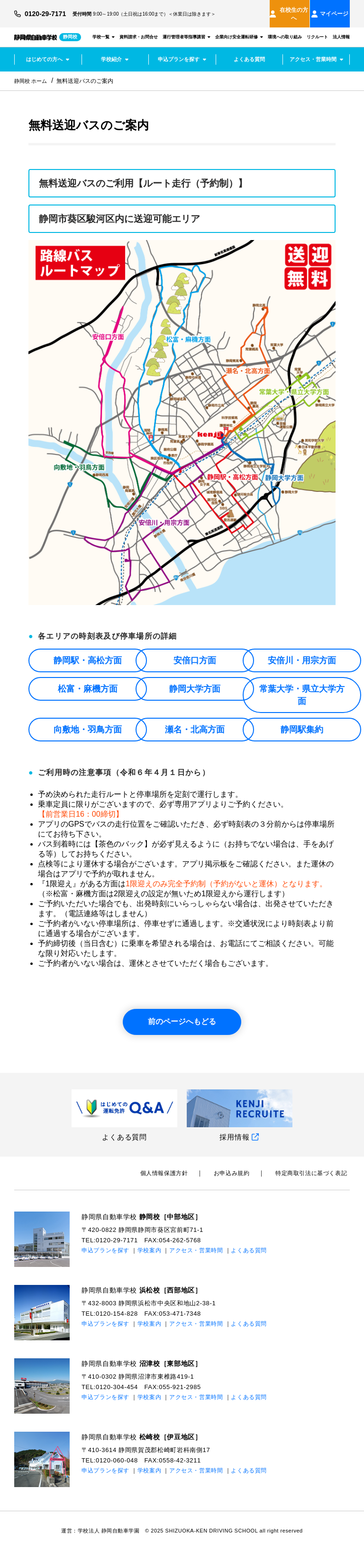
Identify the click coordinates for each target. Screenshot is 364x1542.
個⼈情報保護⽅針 (178, 1165)
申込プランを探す (182, 50)
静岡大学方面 (194, 681)
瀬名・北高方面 (195, 721)
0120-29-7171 (49, 9)
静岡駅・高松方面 (88, 652)
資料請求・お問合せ (138, 28)
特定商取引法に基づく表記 (314, 1165)
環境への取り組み (285, 28)
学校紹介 (114, 50)
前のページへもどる (182, 1013)
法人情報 (341, 28)
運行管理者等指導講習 (186, 28)
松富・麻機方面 (88, 681)
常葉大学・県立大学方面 (302, 687)
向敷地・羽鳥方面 (88, 721)
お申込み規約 (240, 1165)
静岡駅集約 (302, 721)
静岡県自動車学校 (146, 1208)
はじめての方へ (47, 50)
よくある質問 (249, 50)
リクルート (317, 28)
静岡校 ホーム (32, 73)
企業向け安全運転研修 (239, 28)
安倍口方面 (194, 652)
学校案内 (149, 1242)
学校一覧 (103, 28)
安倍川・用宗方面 (302, 652)
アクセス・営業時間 (316, 50)
